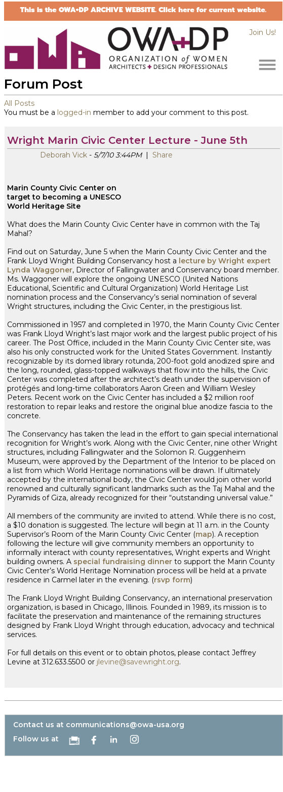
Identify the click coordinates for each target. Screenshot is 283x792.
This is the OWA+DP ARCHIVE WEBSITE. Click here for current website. (143, 10)
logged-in (74, 112)
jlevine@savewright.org (138, 661)
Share (161, 155)
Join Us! (262, 32)
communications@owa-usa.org (125, 724)
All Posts (19, 103)
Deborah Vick (63, 155)
